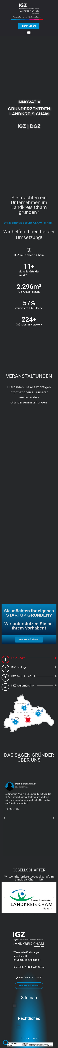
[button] (29, 32)
